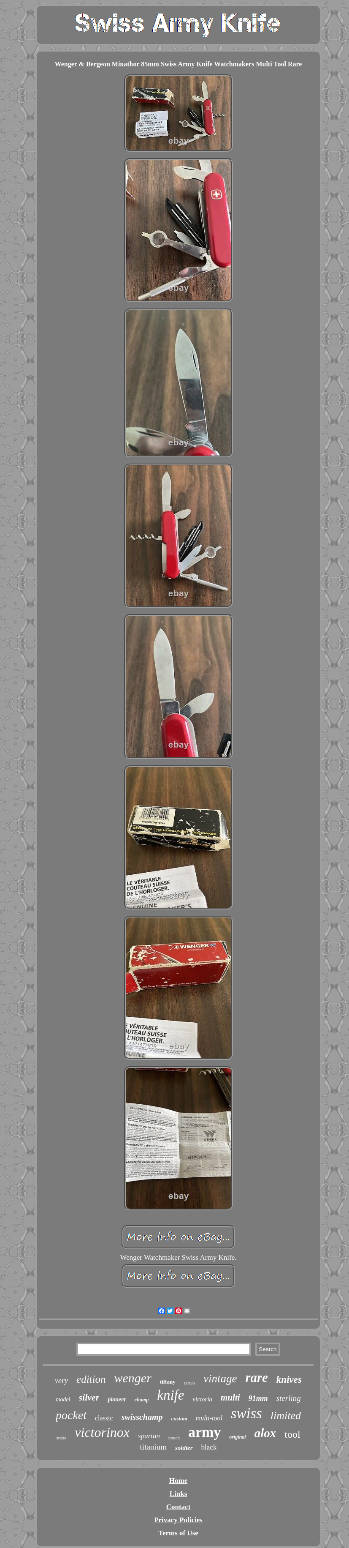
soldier (184, 1447)
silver (89, 1397)
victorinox (102, 1432)
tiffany (168, 1382)
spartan (149, 1436)
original (237, 1437)
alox (265, 1433)
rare (256, 1377)
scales (61, 1438)
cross (189, 1382)
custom (179, 1418)
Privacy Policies (178, 1520)
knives (289, 1379)
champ (142, 1400)
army (204, 1432)
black (209, 1447)
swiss (246, 1413)
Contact (178, 1507)
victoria (202, 1399)
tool (292, 1434)
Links (178, 1494)
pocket (71, 1415)
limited (286, 1415)
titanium (153, 1446)
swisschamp (142, 1417)
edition (91, 1379)
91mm (258, 1398)
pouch (174, 1437)
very (61, 1380)
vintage (220, 1378)
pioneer (117, 1399)
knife (170, 1395)
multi (230, 1397)
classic (104, 1418)
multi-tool (209, 1418)
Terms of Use (178, 1533)
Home (178, 1481)
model (63, 1399)
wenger (133, 1378)
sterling (288, 1398)
